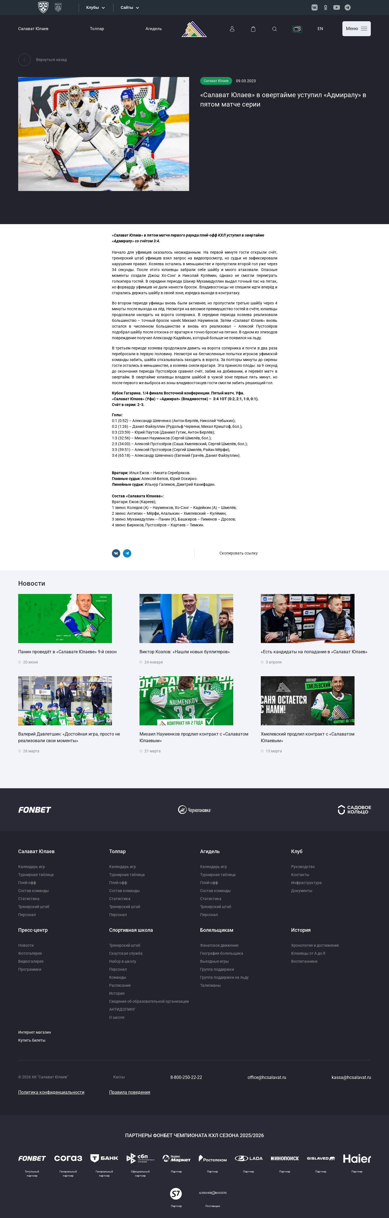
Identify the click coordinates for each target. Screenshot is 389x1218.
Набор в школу (122, 961)
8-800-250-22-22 (186, 1077)
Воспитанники (304, 961)
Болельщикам (217, 930)
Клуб (296, 851)
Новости (26, 945)
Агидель (154, 28)
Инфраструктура (306, 882)
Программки (29, 969)
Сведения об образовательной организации (149, 1001)
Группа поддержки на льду (224, 977)
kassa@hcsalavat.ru (351, 1077)
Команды (117, 977)
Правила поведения (129, 1092)
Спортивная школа (131, 930)
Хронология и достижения (315, 945)
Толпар (97, 28)
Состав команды (33, 890)
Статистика (28, 898)
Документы (301, 890)
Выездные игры (214, 961)
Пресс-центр (33, 930)
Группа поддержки (217, 969)
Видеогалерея (31, 961)
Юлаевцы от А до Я (308, 953)
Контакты (300, 874)
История (117, 993)
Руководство (303, 866)
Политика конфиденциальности (51, 1092)
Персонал (27, 914)
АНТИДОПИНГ (122, 1009)
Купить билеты (31, 1040)
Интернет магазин (34, 1032)
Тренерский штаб (33, 906)
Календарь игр (31, 866)
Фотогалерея (30, 953)
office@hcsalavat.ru (267, 1077)
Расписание (120, 985)
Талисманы (210, 985)
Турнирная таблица (36, 874)
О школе (116, 1017)
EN (320, 28)
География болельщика (221, 953)
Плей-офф (27, 882)
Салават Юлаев (33, 28)
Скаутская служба (126, 953)
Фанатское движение (219, 945)
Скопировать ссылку (238, 553)
